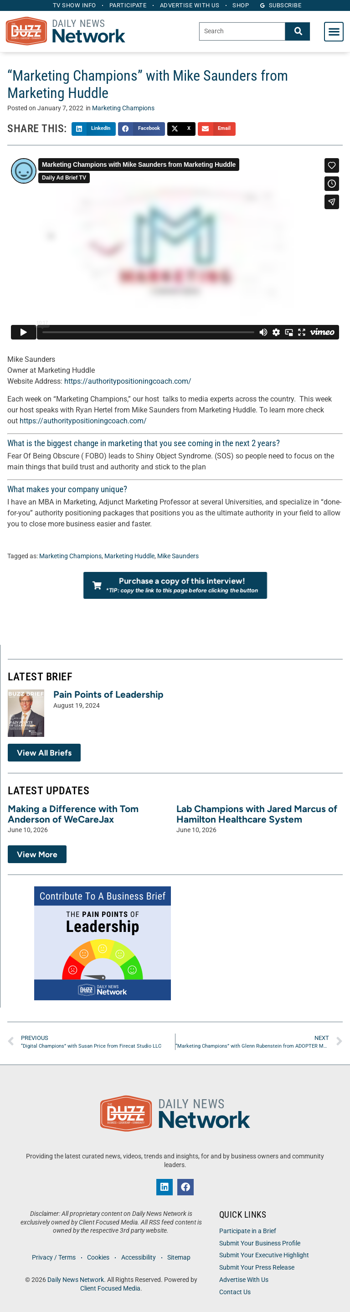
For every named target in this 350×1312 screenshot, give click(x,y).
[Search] (297, 31)
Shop (243, 5)
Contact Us (235, 1292)
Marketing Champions (123, 108)
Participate (127, 5)
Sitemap (180, 1257)
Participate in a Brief (247, 1231)
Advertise (190, 5)
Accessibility (139, 1257)
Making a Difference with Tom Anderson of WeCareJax (73, 814)
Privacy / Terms (53, 1257)
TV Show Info (72, 5)
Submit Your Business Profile (259, 1243)
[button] (334, 31)
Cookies (98, 1257)
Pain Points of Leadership (108, 694)
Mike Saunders (178, 556)
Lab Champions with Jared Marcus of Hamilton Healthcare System (256, 814)
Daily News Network (75, 1280)
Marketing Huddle (129, 556)
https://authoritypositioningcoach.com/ (127, 381)
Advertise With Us (243, 1280)
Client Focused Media (110, 1288)
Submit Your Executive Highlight (264, 1255)
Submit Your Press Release (256, 1267)
